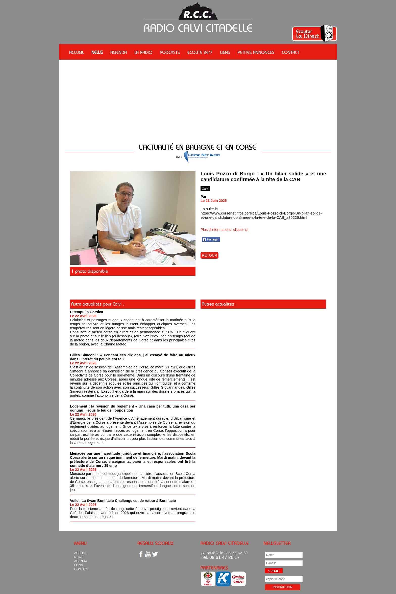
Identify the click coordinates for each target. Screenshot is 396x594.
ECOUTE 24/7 (199, 52)
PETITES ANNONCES (256, 52)
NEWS (97, 52)
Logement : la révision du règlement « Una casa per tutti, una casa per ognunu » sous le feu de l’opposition (132, 408)
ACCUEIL (76, 52)
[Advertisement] (198, 98)
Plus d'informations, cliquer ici (224, 230)
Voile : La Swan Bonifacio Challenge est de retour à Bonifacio (123, 501)
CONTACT (290, 52)
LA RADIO (143, 52)
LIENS (225, 52)
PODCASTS (170, 52)
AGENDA (118, 52)
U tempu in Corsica (86, 312)
